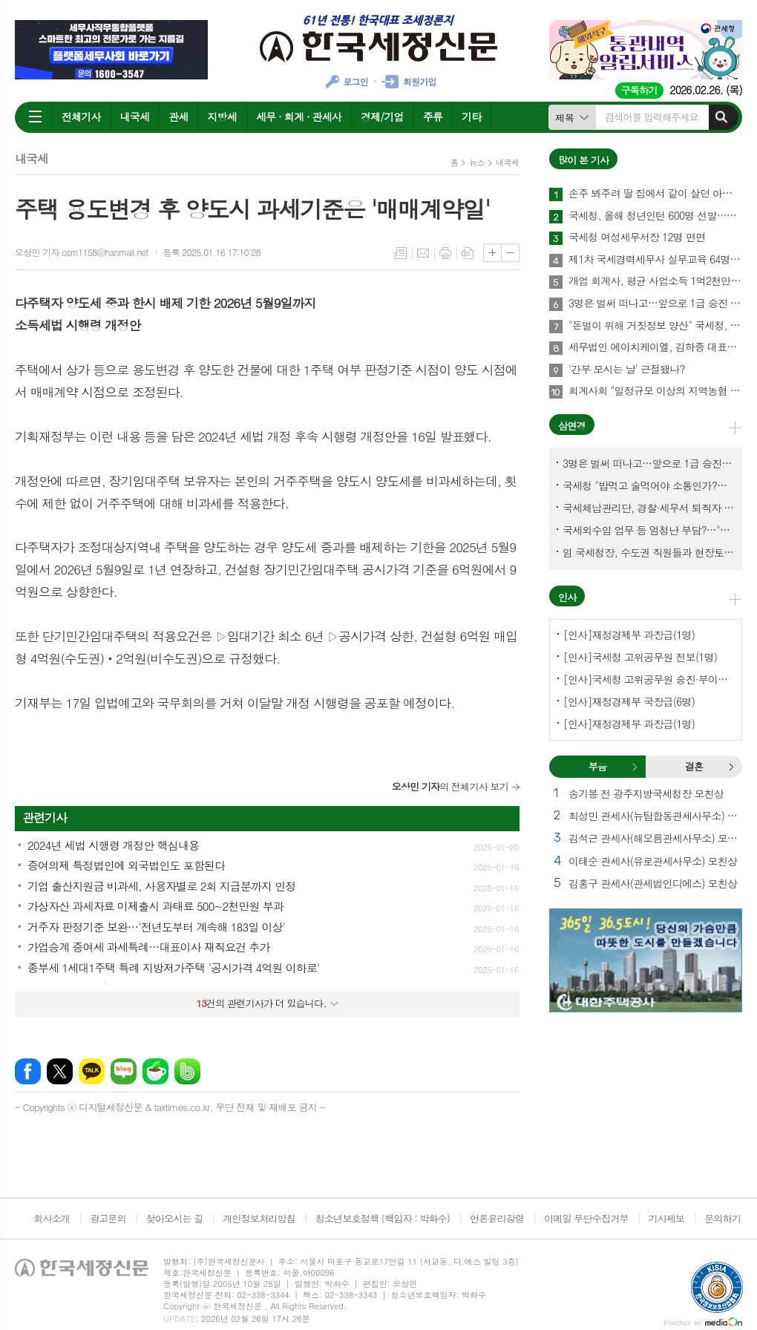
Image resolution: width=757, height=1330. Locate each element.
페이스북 (28, 1071)
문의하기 (722, 1218)
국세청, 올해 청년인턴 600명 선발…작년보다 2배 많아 (655, 216)
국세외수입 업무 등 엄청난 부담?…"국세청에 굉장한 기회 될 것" (649, 529)
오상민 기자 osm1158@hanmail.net (81, 252)
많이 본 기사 (583, 160)
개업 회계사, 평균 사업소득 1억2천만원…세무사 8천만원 (655, 281)
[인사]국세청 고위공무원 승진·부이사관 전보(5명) (648, 679)
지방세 (221, 116)
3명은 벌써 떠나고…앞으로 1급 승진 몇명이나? (655, 303)
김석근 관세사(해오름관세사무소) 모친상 (655, 838)
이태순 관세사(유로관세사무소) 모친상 (652, 861)
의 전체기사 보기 (450, 786)
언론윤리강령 (497, 1218)
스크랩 (467, 253)
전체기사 (81, 116)
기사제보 (666, 1218)
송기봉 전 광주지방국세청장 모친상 (646, 793)
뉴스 (477, 162)
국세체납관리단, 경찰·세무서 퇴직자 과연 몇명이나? (649, 507)
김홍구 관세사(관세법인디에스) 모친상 (652, 883)
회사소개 (51, 1218)
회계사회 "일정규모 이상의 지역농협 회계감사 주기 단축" (655, 391)
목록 (400, 253)
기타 (471, 116)
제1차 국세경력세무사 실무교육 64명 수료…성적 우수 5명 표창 (655, 259)
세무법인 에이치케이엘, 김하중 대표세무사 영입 (655, 347)
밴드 (187, 1071)
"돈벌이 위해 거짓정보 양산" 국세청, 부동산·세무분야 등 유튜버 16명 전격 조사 (655, 325)
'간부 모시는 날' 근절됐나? (626, 369)
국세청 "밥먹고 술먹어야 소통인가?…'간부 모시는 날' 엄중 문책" (649, 485)
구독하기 (639, 90)
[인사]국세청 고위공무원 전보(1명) (640, 656)
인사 (567, 597)
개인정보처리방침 (259, 1218)
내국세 (134, 116)
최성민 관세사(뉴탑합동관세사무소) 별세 (655, 815)
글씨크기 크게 (492, 252)
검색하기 (721, 117)
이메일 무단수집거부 (586, 1218)
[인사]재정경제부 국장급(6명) (629, 701)
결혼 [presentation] (694, 766)
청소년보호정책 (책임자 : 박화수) (382, 1218)
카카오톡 (92, 1071)
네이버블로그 (124, 1071)
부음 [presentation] (597, 766)
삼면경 (572, 426)
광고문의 (108, 1218)
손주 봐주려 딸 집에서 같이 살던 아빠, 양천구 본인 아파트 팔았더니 (655, 193)
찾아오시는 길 (174, 1218)
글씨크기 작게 (510, 252)
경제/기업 (382, 116)
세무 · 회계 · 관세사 (298, 116)
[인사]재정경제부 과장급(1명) (629, 634)
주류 (432, 116)
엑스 (60, 1071)
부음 (634, 767)
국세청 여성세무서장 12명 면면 (636, 237)
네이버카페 (155, 1071)
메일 (423, 253)
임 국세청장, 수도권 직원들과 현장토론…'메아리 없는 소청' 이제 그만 (649, 552)
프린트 (445, 253)
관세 (178, 116)
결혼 (731, 767)
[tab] (597, 767)
